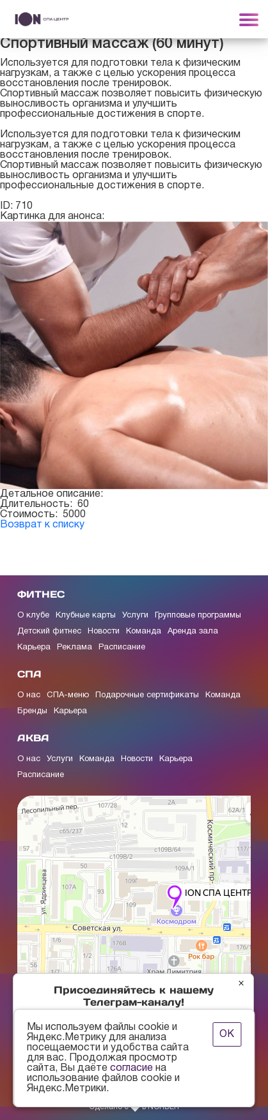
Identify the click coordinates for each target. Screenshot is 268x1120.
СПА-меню (68, 695)
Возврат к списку (42, 524)
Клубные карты (86, 615)
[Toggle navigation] (248, 19)
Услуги (135, 615)
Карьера (34, 647)
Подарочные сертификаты (147, 695)
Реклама (74, 647)
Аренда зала (193, 631)
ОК (226, 1034)
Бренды (32, 711)
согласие (131, 1068)
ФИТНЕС (41, 594)
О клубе (33, 615)
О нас (28, 695)
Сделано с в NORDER (134, 1107)
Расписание (122, 647)
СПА (29, 674)
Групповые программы (198, 615)
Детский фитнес (49, 631)
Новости (104, 631)
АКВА (33, 738)
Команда (143, 631)
